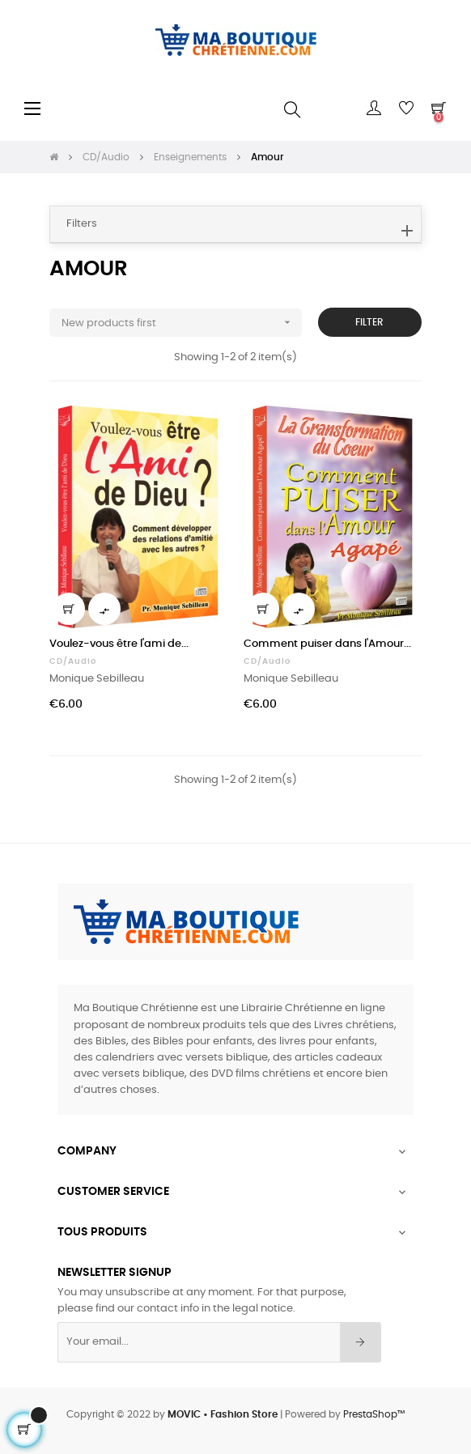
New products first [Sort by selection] (182, 322)
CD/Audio (72, 661)
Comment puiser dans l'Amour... (327, 644)
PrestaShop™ (374, 1414)
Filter (369, 322)
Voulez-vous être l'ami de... (119, 644)
